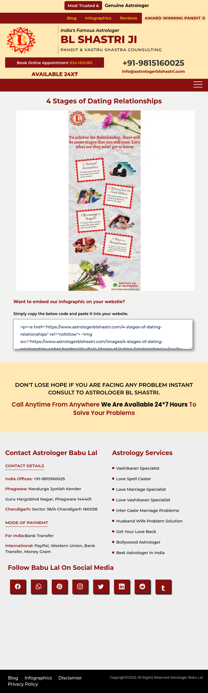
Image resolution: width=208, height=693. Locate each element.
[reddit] (142, 587)
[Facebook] (17, 587)
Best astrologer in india (140, 552)
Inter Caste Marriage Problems (147, 510)
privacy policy (23, 684)
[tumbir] (163, 587)
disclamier (70, 678)
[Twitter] (101, 587)
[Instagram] (80, 587)
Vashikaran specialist (138, 468)
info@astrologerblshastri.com (153, 71)
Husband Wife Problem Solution (149, 521)
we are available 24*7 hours (144, 404)
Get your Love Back (136, 531)
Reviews (128, 18)
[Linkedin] (121, 587)
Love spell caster (133, 478)
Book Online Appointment (43, 62)
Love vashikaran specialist (143, 499)
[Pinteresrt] (59, 587)
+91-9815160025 (153, 63)
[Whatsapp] (38, 587)
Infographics (98, 18)
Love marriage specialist (141, 489)
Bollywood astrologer (138, 542)
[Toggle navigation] (198, 85)
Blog (72, 18)
